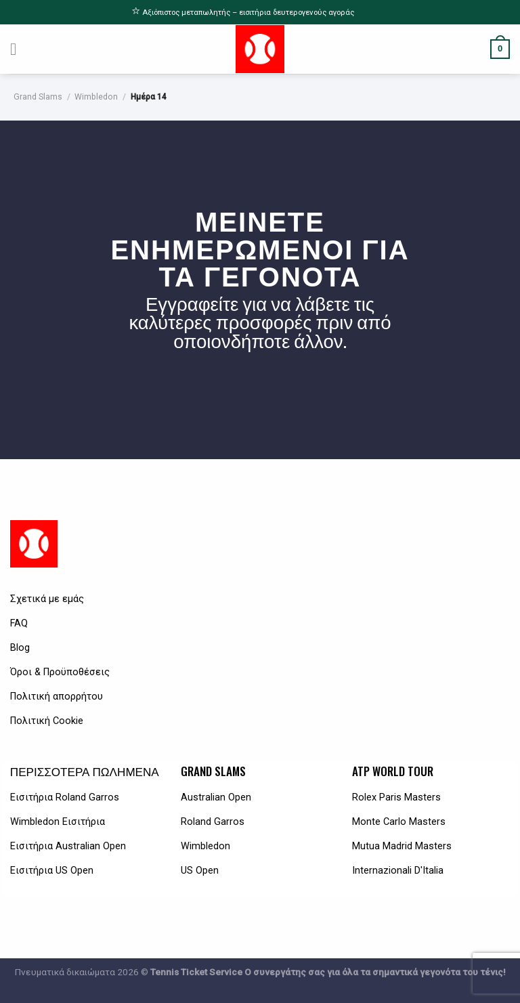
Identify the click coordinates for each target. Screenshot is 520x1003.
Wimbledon (96, 97)
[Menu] (19, 49)
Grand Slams (38, 97)
